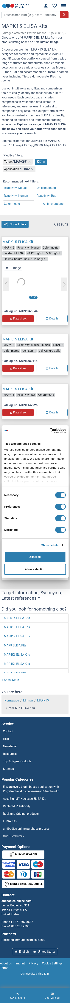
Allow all (35, 556)
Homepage (11, 700)
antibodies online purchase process (26, 828)
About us (6, 963)
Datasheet (18, 318)
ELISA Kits (10, 821)
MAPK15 (43, 700)
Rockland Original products (21, 813)
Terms (4, 968)
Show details (50, 545)
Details (52, 318)
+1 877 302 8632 (22, 922)
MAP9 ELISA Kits (15, 645)
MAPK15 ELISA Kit (17, 242)
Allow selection (35, 569)
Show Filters (15, 224)
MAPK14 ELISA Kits (17, 618)
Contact (8, 731)
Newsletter (10, 746)
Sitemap (8, 769)
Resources (10, 754)
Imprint (20, 963)
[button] (10, 680)
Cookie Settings (52, 963)
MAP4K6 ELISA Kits (17, 654)
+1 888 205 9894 (18, 926)
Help (6, 739)
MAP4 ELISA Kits (15, 673)
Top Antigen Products (17, 761)
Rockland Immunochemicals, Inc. (23, 940)
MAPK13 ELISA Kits (17, 627)
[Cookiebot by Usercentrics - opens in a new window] (50, 430)
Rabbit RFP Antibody (16, 806)
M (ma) (28, 700)
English (22, 951)
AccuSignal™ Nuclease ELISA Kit (24, 798)
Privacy (33, 963)
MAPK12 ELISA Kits (17, 636)
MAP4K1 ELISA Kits (17, 664)
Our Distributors (13, 836)
